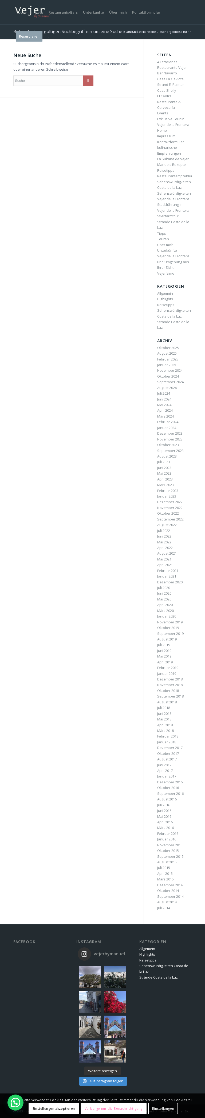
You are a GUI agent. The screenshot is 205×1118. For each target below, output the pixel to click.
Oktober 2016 (168, 787)
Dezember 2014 (170, 885)
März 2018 (165, 730)
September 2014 (170, 896)
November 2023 (170, 439)
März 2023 (165, 484)
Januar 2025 (166, 364)
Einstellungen (163, 1108)
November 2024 (170, 370)
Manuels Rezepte (171, 164)
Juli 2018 (163, 707)
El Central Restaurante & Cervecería (169, 102)
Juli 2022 (163, 530)
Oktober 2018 (168, 690)
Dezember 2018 (170, 679)
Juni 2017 (164, 765)
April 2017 (165, 770)
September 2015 (170, 856)
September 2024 (170, 381)
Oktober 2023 (168, 444)
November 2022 (170, 507)
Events (162, 113)
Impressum (166, 136)
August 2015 (167, 862)
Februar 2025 (167, 359)
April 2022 (165, 547)
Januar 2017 (166, 776)
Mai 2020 (164, 599)
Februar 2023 (167, 490)
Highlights (165, 298)
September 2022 (170, 519)
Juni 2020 (164, 593)
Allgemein (165, 293)
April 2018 (165, 725)
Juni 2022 (164, 536)
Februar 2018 (167, 736)
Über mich (165, 244)
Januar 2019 (166, 673)
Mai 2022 (164, 542)
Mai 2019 (164, 656)
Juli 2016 (163, 805)
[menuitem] (22, 12)
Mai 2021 (164, 559)
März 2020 (165, 610)
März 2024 (165, 416)
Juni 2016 (164, 810)
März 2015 (165, 879)
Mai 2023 (164, 473)
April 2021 (165, 564)
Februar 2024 (167, 421)
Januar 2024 (166, 427)
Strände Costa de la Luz (158, 977)
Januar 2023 (166, 496)
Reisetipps (165, 170)
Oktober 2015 (168, 850)
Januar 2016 (166, 839)
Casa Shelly (166, 90)
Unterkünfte (167, 250)
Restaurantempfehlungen (178, 176)
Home (162, 130)
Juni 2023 (164, 467)
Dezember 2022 (170, 501)
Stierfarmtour (168, 216)
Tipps (161, 233)
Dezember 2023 (170, 433)
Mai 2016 (164, 816)
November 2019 (170, 622)
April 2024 (165, 410)
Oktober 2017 (168, 753)
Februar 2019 (167, 667)
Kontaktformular (170, 141)
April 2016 (165, 822)
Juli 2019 (163, 644)
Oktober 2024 (168, 376)
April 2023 (165, 479)
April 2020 (165, 604)
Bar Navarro (167, 73)
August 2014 (167, 902)
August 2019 (167, 639)
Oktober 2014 (168, 890)
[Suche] (48, 36)
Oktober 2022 (168, 513)
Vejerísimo (165, 273)
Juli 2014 (163, 907)
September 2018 (170, 696)
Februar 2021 (167, 570)
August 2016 (167, 799)
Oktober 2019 (168, 627)
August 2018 (167, 702)
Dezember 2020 (170, 582)
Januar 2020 (166, 616)
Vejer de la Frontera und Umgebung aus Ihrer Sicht (173, 262)
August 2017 (167, 759)
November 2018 (170, 684)
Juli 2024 (163, 393)
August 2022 (167, 524)
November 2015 (170, 845)
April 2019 (165, 662)
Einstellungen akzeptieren (54, 1108)
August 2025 (167, 353)
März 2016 (165, 827)
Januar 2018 (166, 742)
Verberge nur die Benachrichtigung (114, 1108)
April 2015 (165, 873)
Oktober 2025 (168, 347)
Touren (163, 239)
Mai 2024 (164, 404)
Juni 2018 (164, 713)
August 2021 (167, 553)
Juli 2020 (163, 587)
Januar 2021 (166, 576)
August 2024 (167, 387)
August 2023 (167, 456)
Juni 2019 (164, 650)
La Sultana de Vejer (173, 159)
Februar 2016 (167, 833)
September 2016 (170, 793)
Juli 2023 (163, 461)
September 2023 (170, 450)
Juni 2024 (164, 399)
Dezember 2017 (170, 747)
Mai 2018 (164, 719)
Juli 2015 (163, 867)
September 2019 (170, 633)
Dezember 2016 (170, 782)
